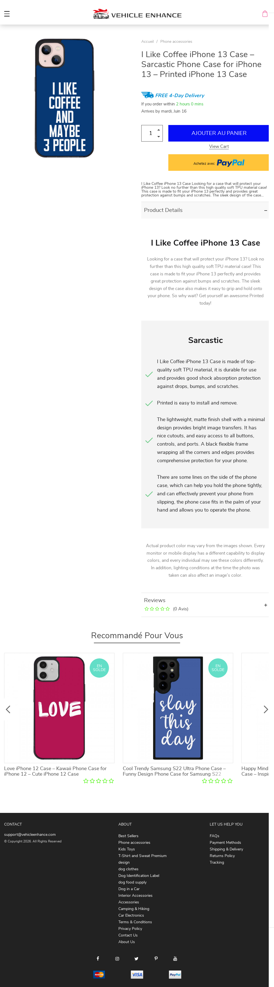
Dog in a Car (129, 889)
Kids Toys (126, 849)
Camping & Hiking (133, 909)
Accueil (147, 42)
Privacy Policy (130, 929)
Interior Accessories (135, 896)
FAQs (214, 836)
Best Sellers (128, 836)
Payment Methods (225, 843)
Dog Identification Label (138, 876)
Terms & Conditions (135, 922)
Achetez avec (218, 162)
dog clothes (128, 869)
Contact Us (128, 935)
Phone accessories (176, 42)
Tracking (217, 862)
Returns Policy (222, 856)
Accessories (128, 902)
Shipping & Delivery (226, 849)
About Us (126, 942)
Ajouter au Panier (219, 133)
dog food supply (132, 882)
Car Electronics (131, 915)
